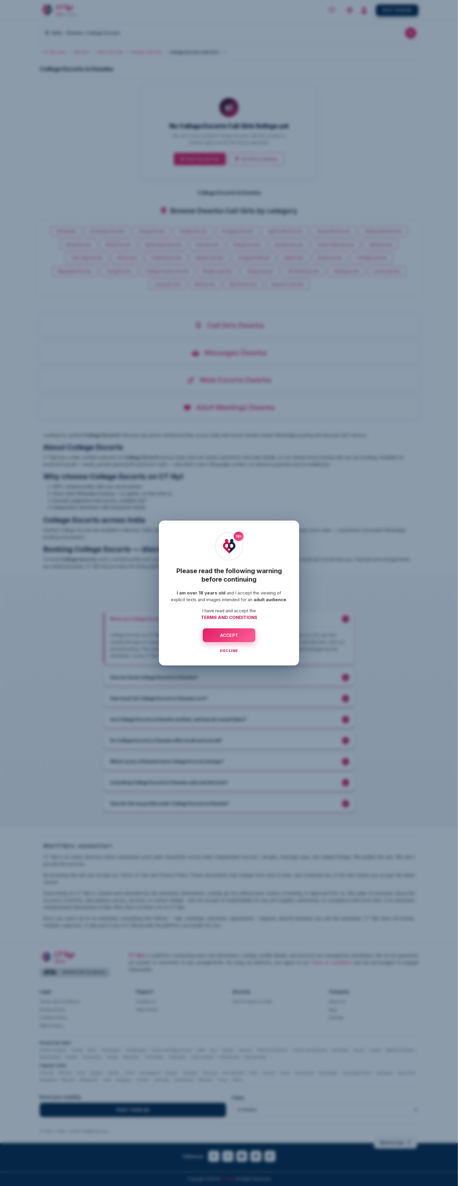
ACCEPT (229, 635)
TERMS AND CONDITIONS (229, 617)
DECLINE (229, 650)
